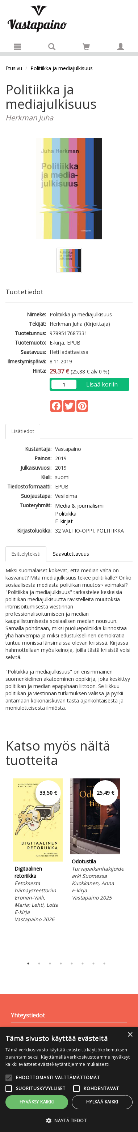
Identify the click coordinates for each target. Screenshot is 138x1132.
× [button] (130, 1035)
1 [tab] (28, 963)
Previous (3, 866)
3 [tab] (50, 963)
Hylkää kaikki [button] (102, 1102)
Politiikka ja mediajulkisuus (61, 68)
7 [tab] (93, 963)
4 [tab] (60, 963)
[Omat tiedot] (120, 46)
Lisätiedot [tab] (22, 431)
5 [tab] (71, 963)
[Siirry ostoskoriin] (86, 46)
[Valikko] (17, 46)
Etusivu (13, 68)
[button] (69, 1120)
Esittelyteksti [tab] (26, 553)
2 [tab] (39, 963)
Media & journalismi (79, 505)
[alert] (69, 1079)
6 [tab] (82, 963)
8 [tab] (104, 963)
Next (129, 866)
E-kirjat (64, 521)
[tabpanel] (37, 851)
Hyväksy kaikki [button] (37, 1102)
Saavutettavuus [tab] (71, 553)
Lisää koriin (102, 384)
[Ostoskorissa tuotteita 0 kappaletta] (86, 47)
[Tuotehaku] (52, 46)
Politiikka (65, 513)
